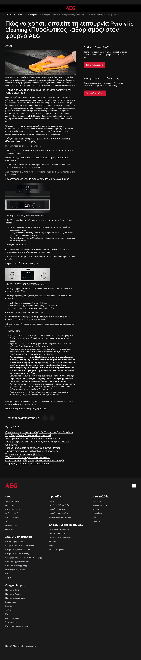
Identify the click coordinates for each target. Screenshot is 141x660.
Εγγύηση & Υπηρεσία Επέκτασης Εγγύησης (23, 557)
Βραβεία (95, 509)
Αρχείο (8, 578)
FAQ (6, 574)
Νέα (94, 517)
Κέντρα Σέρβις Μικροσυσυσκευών (19, 545)
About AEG (96, 501)
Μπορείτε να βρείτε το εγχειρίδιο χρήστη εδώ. (26, 408)
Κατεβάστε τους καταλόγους (17, 553)
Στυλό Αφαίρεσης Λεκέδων (60, 517)
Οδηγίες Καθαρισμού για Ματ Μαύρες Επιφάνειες (31, 451)
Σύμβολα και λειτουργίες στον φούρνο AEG (27, 457)
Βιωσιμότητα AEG (99, 505)
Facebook (52, 541)
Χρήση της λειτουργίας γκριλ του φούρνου (27, 463)
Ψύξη (7, 521)
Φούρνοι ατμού (11, 513)
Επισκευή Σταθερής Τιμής (16, 566)
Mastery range (10, 505)
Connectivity (10, 529)
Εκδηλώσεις (97, 513)
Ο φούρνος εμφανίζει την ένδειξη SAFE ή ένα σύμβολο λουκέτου (39, 432)
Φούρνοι (8, 610)
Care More (52, 501)
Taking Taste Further (13, 501)
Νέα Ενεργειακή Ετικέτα (15, 570)
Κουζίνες (9, 606)
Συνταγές (96, 521)
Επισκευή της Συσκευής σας (17, 562)
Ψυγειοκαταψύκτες (13, 622)
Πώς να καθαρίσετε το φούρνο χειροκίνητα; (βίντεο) (32, 447)
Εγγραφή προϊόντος (57, 533)
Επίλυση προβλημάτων (15, 541)
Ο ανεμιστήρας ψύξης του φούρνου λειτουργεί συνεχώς (34, 460)
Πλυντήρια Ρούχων (57, 509)
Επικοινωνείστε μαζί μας (59, 529)
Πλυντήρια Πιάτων (13, 590)
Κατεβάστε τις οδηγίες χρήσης (17, 549)
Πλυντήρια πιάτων (12, 525)
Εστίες (8, 614)
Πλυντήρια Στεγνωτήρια (58, 513)
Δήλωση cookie (32, 646)
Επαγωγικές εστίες (13, 509)
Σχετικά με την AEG (56, 549)
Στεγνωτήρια (10, 602)
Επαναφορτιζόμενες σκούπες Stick (19, 626)
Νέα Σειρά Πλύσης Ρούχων (60, 505)
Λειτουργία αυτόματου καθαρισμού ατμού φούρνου (32, 438)
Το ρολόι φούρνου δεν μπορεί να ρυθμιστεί (28, 435)
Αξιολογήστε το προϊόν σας (60, 537)
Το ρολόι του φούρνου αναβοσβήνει (24, 454)
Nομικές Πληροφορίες (15, 646)
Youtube (52, 545)
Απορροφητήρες (12, 517)
